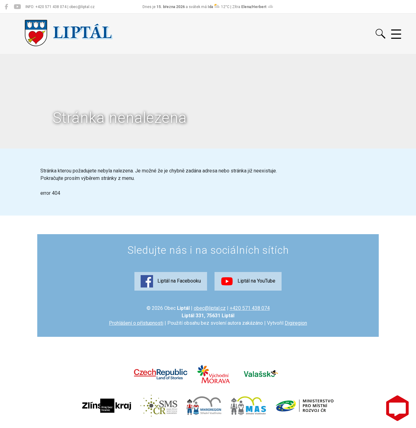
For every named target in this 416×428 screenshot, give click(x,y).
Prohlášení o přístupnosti (136, 323)
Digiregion (296, 323)
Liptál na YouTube (248, 281)
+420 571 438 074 (250, 308)
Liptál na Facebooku (171, 281)
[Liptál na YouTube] (17, 7)
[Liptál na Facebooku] (6, 7)
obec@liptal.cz (210, 308)
